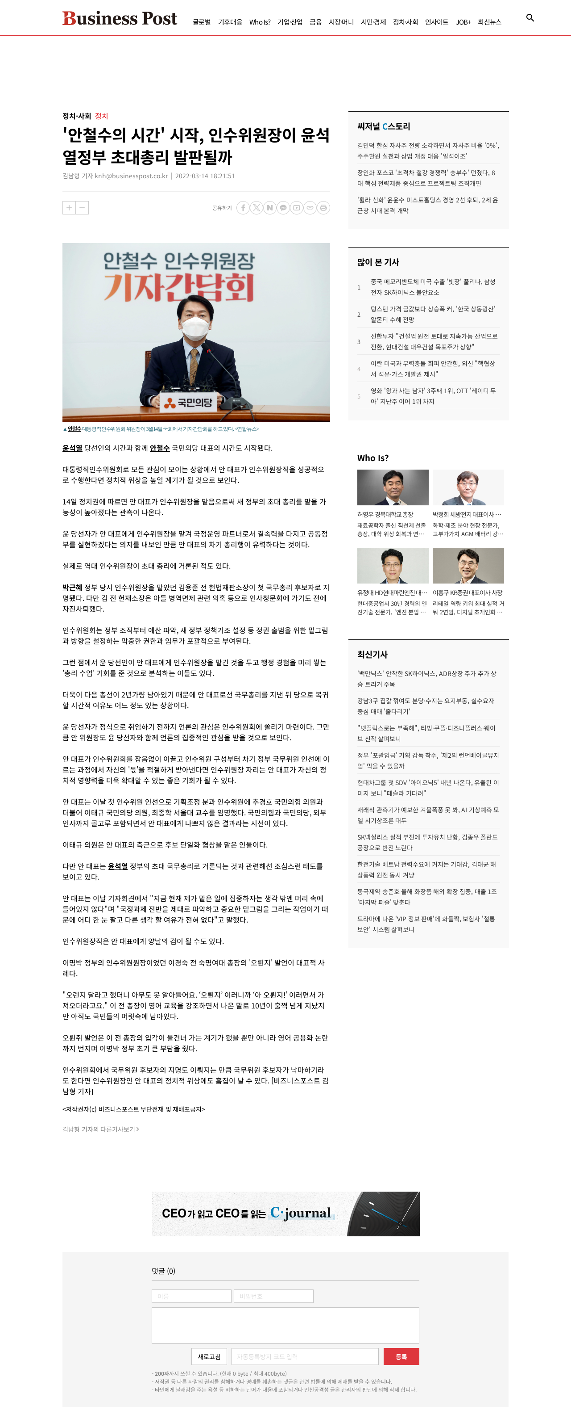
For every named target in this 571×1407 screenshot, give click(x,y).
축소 (82, 207)
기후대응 (230, 21)
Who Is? (259, 21)
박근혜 (72, 587)
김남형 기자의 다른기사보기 (98, 1129)
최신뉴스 (489, 21)
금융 (315, 21)
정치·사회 (405, 21)
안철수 (74, 428)
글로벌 (202, 21)
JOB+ (463, 21)
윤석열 (72, 447)
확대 (69, 207)
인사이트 (437, 21)
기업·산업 (289, 21)
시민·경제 (373, 21)
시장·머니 (341, 21)
